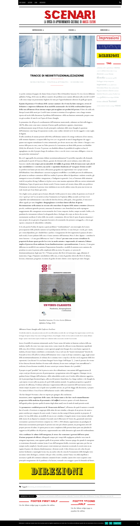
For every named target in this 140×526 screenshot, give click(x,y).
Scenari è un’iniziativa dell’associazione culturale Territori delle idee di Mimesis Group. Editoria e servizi (76, 496)
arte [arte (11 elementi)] (104, 68)
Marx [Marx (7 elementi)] (110, 88)
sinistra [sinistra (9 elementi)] (103, 106)
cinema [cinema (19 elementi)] (117, 67)
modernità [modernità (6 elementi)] (116, 91)
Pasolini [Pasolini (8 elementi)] (115, 94)
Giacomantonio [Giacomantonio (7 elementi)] (109, 78)
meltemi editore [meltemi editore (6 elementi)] (115, 88)
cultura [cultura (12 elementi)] (103, 71)
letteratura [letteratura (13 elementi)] (100, 88)
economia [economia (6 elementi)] (106, 74)
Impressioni (37, 30)
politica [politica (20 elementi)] (103, 97)
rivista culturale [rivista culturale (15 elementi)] (102, 101)
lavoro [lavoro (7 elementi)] (115, 85)
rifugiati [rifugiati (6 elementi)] (112, 97)
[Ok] (138, 523)
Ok (106, 523)
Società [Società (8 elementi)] (107, 106)
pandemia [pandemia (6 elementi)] (110, 94)
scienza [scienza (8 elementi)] (99, 106)
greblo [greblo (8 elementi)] (115, 78)
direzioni (31, 487)
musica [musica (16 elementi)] (99, 94)
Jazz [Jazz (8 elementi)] (112, 85)
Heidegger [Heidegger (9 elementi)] (100, 81)
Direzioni (104, 30)
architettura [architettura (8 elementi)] (100, 68)
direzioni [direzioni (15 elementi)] (100, 74)
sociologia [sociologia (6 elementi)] (112, 106)
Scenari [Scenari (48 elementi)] (113, 101)
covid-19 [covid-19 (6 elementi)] (99, 71)
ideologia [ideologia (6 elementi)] (106, 81)
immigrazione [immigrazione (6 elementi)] (111, 81)
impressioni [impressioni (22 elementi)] (101, 84)
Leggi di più (117, 523)
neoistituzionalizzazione (43, 487)
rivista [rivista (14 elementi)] (116, 97)
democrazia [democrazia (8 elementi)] (109, 71)
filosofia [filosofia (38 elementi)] (101, 77)
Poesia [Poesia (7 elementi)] (98, 97)
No (110, 523)
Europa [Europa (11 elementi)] (111, 74)
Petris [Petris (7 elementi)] (118, 94)
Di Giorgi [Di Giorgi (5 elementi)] (115, 71)
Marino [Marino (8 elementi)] (106, 88)
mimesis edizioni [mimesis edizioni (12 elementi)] (108, 91)
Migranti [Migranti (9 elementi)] (99, 91)
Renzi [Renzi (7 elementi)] (108, 97)
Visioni (71, 30)
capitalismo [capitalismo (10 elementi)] (109, 68)
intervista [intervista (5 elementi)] (109, 85)
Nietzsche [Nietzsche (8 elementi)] (105, 94)
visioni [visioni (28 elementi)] (118, 105)
